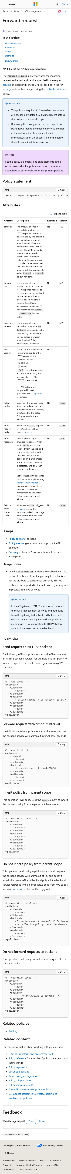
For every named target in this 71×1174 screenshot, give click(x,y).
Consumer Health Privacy (28, 1164)
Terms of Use (52, 1164)
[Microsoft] (36, 4)
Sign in (65, 4)
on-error (21, 508)
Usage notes (37, 393)
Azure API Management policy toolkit (29, 1089)
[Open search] (57, 4)
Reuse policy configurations (24, 1076)
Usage (8, 51)
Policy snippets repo (20, 1080)
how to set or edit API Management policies (37, 170)
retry (29, 432)
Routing (13, 1031)
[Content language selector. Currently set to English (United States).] (17, 1145)
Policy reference (17, 1058)
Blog (42, 1160)
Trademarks (8, 1169)
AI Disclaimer (9, 1160)
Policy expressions (19, 1067)
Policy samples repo (19, 1084)
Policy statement (13, 43)
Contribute (55, 1160)
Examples (9, 55)
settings (7, 89)
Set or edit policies (19, 1071)
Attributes (10, 47)
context (7, 84)
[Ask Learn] (60, 11)
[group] (35, 195)
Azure (16, 11)
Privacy (6, 1164)
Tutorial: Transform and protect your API (31, 1053)
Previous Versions (27, 1160)
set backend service (56, 89)
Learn (6, 11)
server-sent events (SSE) (28, 482)
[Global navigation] (3, 4)
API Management (32, 11)
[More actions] (65, 11)
